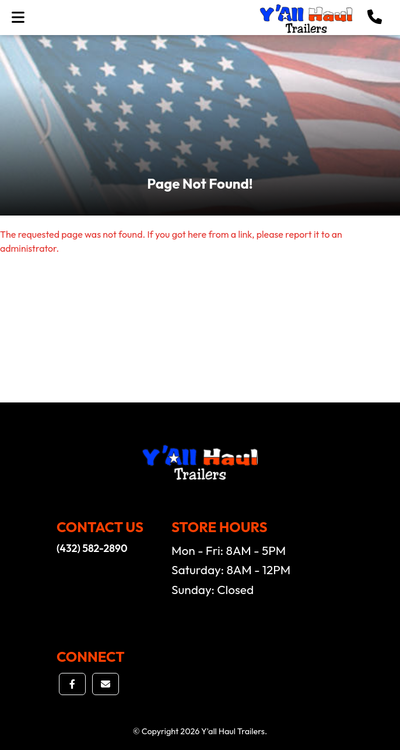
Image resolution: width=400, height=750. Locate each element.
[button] (375, 17)
